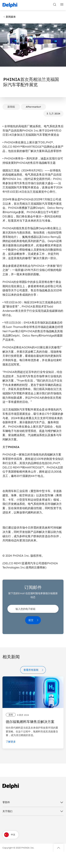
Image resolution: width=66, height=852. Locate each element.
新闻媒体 (9, 16)
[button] (59, 848)
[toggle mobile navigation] (62, 4)
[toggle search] (54, 4)
